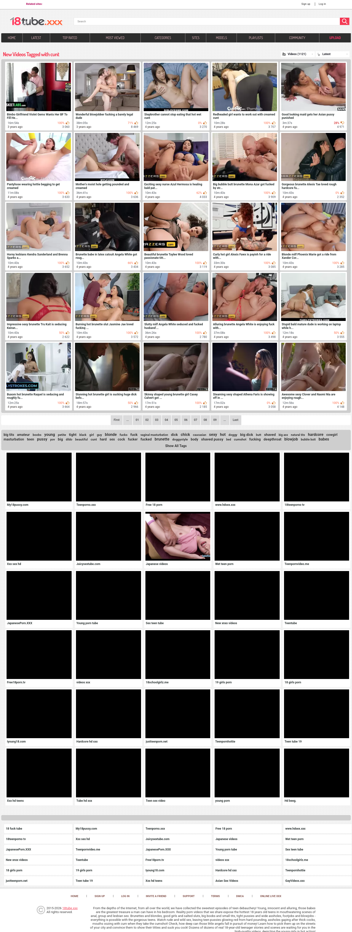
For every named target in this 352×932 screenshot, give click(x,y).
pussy (42, 439)
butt (258, 435)
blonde (111, 434)
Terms (215, 896)
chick (185, 434)
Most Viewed (115, 38)
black (82, 435)
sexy (213, 434)
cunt (94, 439)
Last (235, 420)
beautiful (81, 439)
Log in (322, 4)
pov (52, 439)
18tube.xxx (70, 908)
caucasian (199, 435)
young (49, 434)
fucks (123, 435)
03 (157, 420)
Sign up (305, 4)
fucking (255, 439)
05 (176, 420)
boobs (37, 435)
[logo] (36, 21)
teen (30, 439)
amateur (23, 435)
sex (112, 439)
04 (166, 420)
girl (91, 435)
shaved (270, 435)
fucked (146, 439)
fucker (133, 439)
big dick (246, 435)
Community (297, 38)
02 (147, 420)
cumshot (240, 439)
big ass (283, 435)
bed (228, 439)
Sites (196, 38)
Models (221, 38)
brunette (162, 439)
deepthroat (272, 439)
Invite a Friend (156, 896)
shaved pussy (212, 439)
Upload (335, 38)
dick (174, 435)
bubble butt (308, 439)
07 (195, 420)
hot (223, 434)
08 (205, 420)
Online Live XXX (270, 896)
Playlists (256, 38)
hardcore (315, 434)
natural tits (298, 435)
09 (215, 420)
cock (121, 439)
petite (62, 435)
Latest (36, 38)
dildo (69, 439)
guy (99, 435)
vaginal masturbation (154, 435)
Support (189, 896)
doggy (233, 435)
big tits (9, 435)
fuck (134, 435)
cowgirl (331, 435)
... (224, 420)
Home (12, 38)
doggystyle (180, 439)
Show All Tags (176, 446)
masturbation (14, 439)
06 (186, 420)
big (60, 439)
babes (323, 439)
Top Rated (70, 38)
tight (72, 435)
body (194, 439)
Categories (163, 38)
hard (103, 439)
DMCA (240, 896)
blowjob (291, 439)
